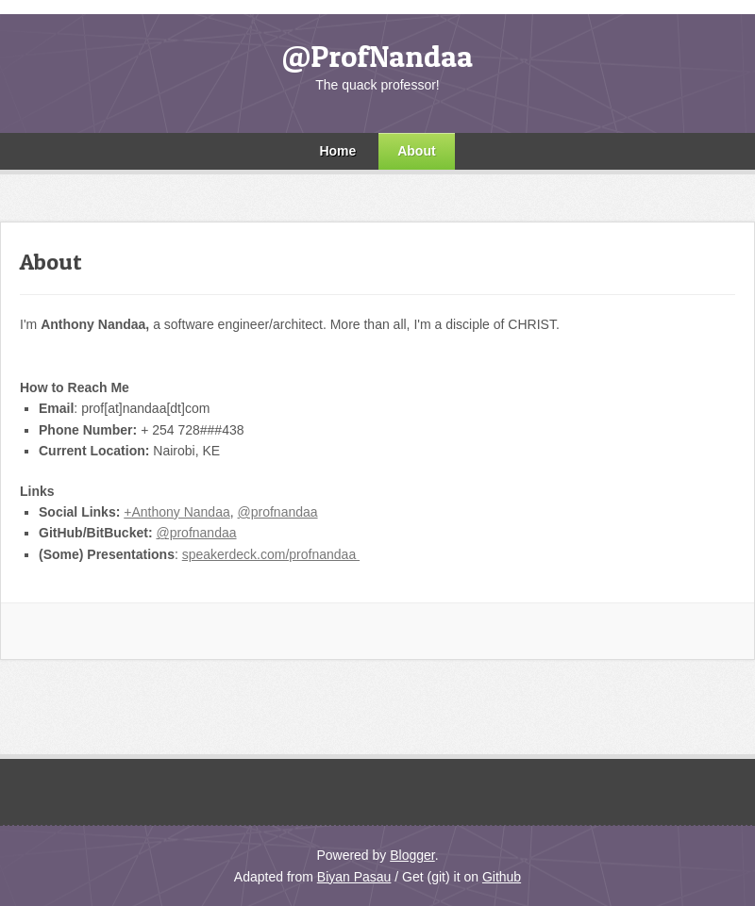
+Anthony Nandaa (176, 511)
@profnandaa (278, 511)
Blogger (412, 855)
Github (501, 876)
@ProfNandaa (377, 56)
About (416, 150)
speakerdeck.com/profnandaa (271, 554)
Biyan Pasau (354, 876)
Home (337, 150)
